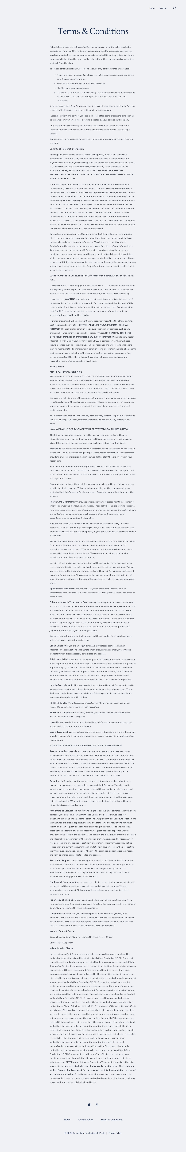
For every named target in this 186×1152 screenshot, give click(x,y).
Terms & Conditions (111, 1119)
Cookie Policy (85, 1119)
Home (152, 8)
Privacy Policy (115, 1133)
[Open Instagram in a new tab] (96, 1104)
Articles (163, 8)
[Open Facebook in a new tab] (89, 1104)
